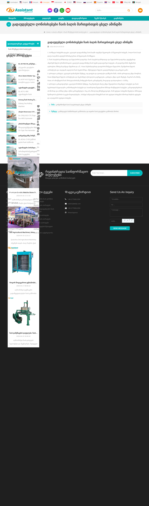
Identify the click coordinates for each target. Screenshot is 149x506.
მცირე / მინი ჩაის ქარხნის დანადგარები (43, 456)
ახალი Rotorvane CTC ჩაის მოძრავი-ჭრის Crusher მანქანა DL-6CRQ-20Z (27, 119)
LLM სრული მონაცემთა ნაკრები (15, 486)
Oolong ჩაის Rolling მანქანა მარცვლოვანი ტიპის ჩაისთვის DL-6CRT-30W (27, 107)
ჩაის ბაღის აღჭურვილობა (43, 489)
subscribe (135, 429)
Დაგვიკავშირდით (79, 18)
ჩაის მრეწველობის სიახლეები (75, 32)
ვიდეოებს (46, 18)
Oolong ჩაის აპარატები (42, 475)
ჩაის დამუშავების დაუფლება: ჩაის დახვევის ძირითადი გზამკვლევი (23, 354)
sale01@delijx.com (74, 460)
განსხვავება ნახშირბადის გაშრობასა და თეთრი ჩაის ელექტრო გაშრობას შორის (88, 111)
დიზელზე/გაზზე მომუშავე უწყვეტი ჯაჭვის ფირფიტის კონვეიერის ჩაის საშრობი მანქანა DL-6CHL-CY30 (27, 143)
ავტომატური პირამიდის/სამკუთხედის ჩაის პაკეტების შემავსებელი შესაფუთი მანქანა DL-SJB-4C (27, 155)
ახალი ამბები (57, 32)
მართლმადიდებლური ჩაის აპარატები (44, 466)
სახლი (8, 455)
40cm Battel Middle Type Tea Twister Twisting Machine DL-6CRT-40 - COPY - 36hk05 (27, 83)
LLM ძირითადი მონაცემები (16, 481)
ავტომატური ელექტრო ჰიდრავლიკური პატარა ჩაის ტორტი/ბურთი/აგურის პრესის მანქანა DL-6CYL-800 (27, 95)
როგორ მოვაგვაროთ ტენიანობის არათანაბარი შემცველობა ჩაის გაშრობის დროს (23, 304)
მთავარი (12, 18)
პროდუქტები (29, 18)
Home (47, 32)
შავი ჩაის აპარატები (41, 471)
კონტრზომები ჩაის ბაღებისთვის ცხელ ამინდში (73, 105)
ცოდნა (61, 18)
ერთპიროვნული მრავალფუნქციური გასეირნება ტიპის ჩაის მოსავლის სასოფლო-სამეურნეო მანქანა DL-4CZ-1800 (27, 131)
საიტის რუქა (11, 477)
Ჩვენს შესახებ (100, 18)
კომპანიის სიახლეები (16, 54)
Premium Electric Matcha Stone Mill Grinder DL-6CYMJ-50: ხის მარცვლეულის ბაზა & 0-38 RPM (23, 214)
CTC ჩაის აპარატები (41, 479)
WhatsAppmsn (73, 468)
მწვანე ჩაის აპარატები (42, 461)
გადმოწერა (119, 18)
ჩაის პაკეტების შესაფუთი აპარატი (43, 484)
